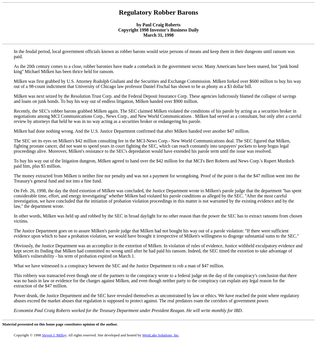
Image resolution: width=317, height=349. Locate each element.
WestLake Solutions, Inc (160, 335)
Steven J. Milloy (54, 335)
